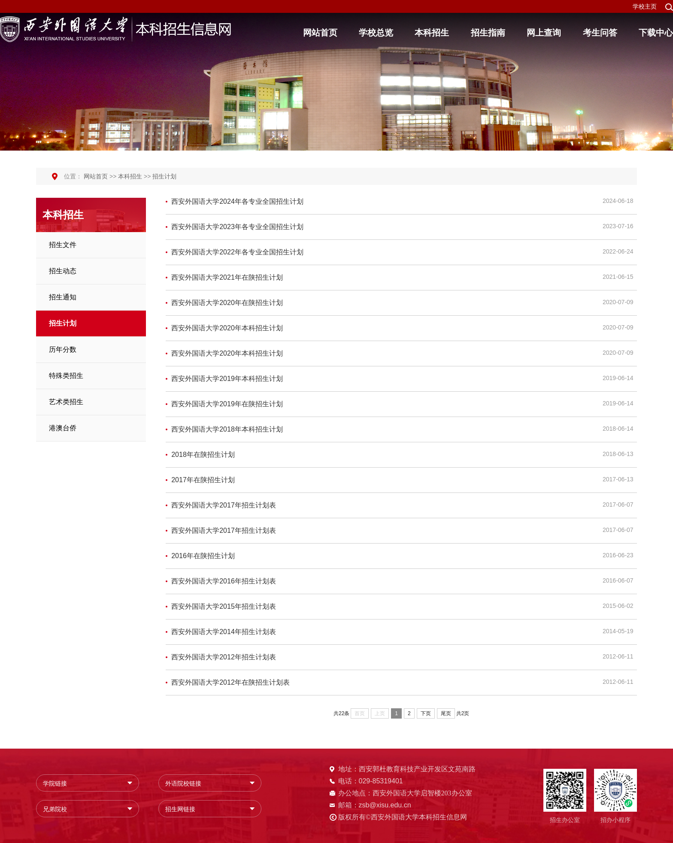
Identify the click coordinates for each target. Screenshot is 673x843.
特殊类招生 (66, 375)
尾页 (446, 713)
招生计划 (164, 176)
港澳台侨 (62, 428)
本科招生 (130, 176)
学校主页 (645, 6)
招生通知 (62, 297)
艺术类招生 (66, 401)
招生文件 (62, 244)
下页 (426, 713)
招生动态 (62, 271)
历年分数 (62, 349)
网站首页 (96, 176)
